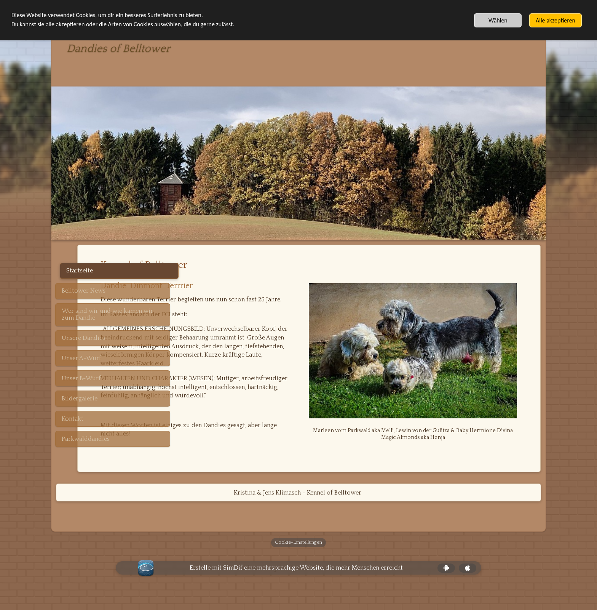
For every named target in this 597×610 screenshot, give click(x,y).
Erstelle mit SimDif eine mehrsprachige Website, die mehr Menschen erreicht (296, 584)
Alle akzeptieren (555, 20)
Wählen (498, 20)
